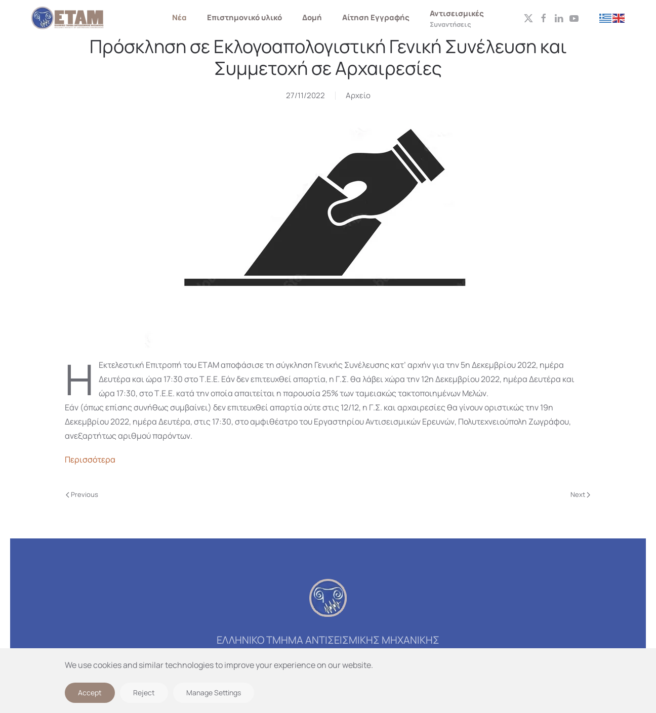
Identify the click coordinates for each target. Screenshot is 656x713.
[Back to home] (68, 17)
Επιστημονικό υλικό (244, 17)
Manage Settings (213, 692)
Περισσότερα (90, 459)
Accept (90, 692)
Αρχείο (358, 95)
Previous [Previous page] (82, 494)
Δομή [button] (312, 17)
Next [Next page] (580, 494)
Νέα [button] (179, 17)
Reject (144, 692)
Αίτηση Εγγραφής (375, 17)
